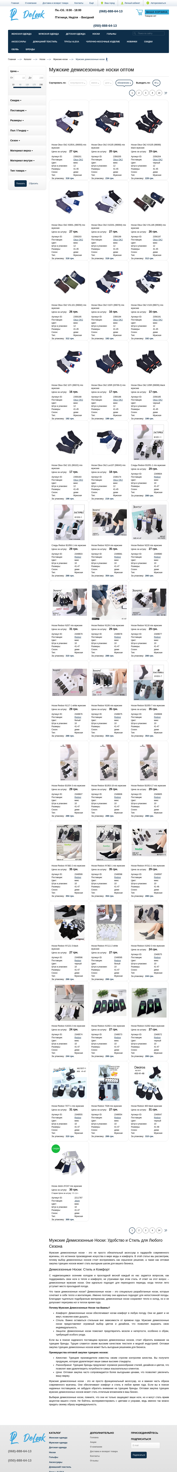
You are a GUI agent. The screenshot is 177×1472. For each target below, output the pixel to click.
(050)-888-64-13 (105, 25)
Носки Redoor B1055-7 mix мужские (148, 705)
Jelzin (77, 1201)
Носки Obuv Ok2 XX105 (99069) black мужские (146, 146)
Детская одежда (75, 34)
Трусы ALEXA (71, 41)
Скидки (148, 41)
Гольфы (111, 34)
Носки (96, 34)
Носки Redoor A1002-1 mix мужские (108, 1026)
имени (95, 83)
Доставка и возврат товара (55, 3)
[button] (91, 3)
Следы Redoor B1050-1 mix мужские (69, 545)
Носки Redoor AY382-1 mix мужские (108, 866)
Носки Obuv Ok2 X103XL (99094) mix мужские (108, 226)
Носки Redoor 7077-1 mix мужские (68, 1106)
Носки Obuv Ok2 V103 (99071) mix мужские (147, 306)
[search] (135, 33)
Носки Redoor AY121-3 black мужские (65, 947)
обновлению (124, 83)
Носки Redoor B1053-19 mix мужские (108, 785)
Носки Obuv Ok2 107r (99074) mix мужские (67, 386)
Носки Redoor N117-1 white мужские (69, 705)
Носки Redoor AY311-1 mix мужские (148, 866)
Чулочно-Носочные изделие (103, 41)
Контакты (78, 3)
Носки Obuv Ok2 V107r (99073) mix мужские (107, 306)
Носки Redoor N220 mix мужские (146, 545)
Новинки (132, 41)
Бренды (30, 49)
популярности (77, 83)
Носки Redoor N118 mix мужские (146, 625)
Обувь (15, 49)
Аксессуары (18, 41)
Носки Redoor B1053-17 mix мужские (148, 785)
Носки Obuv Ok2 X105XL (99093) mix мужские (69, 146)
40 (156, 83)
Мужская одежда (49, 34)
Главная (15, 3)
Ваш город (108, 3)
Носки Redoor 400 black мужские (146, 1106)
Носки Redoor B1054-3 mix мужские (68, 785)
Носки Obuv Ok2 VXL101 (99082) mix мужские (69, 306)
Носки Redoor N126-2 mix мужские (107, 625)
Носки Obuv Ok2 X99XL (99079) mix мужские (68, 226)
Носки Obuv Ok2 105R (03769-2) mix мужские (108, 386)
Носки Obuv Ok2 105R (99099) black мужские (148, 386)
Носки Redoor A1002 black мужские (147, 1026)
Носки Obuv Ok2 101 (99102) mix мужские (67, 467)
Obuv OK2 (78, 159)
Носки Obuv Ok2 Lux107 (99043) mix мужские (108, 467)
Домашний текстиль (45, 41)
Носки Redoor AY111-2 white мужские (104, 947)
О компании (30, 3)
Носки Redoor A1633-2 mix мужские (68, 1026)
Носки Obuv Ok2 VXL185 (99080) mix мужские (148, 226)
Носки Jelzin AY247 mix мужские (67, 1186)
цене (108, 83)
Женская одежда (21, 34)
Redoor (157, 477)
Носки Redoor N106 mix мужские (106, 705)
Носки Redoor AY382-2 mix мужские (68, 866)
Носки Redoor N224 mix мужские (106, 545)
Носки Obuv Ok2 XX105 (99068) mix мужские (108, 146)
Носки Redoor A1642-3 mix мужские (148, 946)
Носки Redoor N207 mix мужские (67, 625)
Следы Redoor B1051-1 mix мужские (148, 465)
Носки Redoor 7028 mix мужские (106, 1106)
